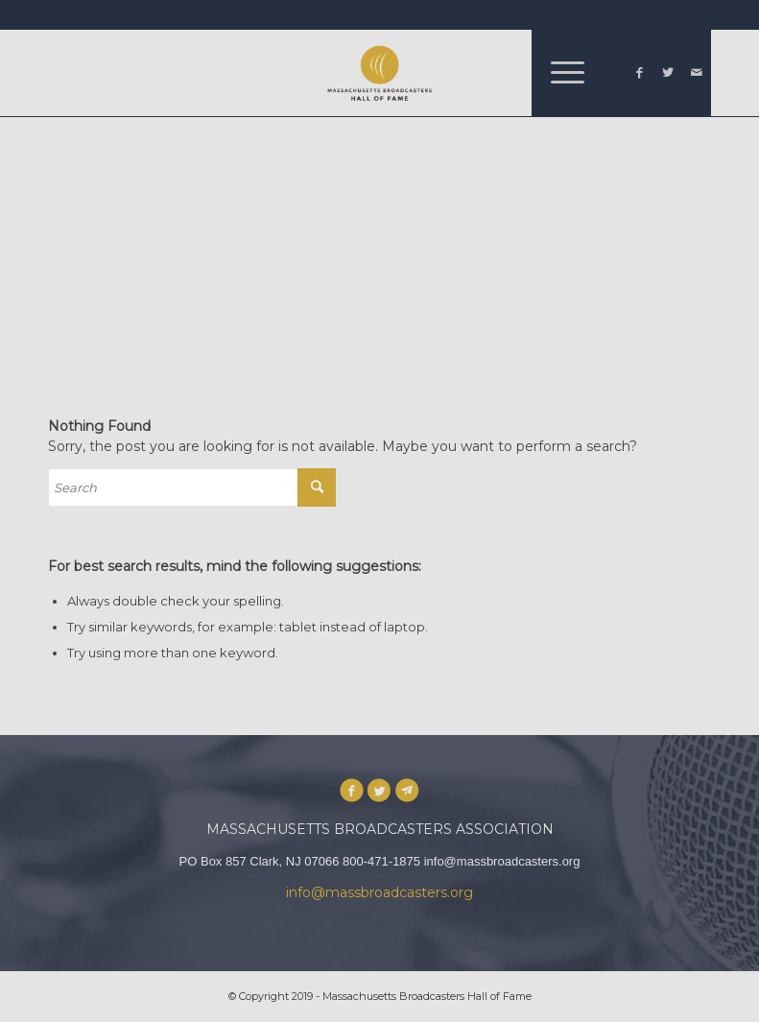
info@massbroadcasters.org (379, 892)
